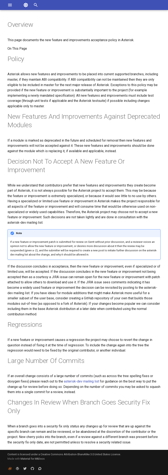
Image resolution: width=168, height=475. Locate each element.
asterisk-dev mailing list (81, 381)
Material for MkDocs (33, 458)
